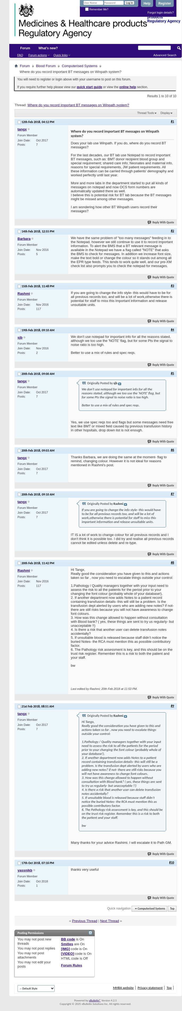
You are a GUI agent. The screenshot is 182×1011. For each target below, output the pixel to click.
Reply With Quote (161, 222)
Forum (25, 48)
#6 (172, 450)
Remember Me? (96, 9)
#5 (172, 373)
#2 (172, 231)
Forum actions (37, 55)
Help (147, 3)
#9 (172, 706)
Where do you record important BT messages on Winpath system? (78, 105)
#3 (172, 286)
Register (164, 3)
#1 (172, 121)
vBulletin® (95, 1000)
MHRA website (123, 988)
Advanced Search (164, 55)
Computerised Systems (79, 66)
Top (172, 908)
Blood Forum (46, 66)
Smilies (67, 944)
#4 (172, 329)
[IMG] (65, 949)
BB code (68, 939)
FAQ (20, 55)
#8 (172, 562)
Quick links (61, 55)
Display (165, 112)
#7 (172, 494)
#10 (171, 862)
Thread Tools (145, 112)
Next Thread (109, 921)
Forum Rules (71, 965)
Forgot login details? (161, 12)
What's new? (48, 48)
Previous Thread (84, 921)
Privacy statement (150, 988)
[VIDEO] (67, 954)
